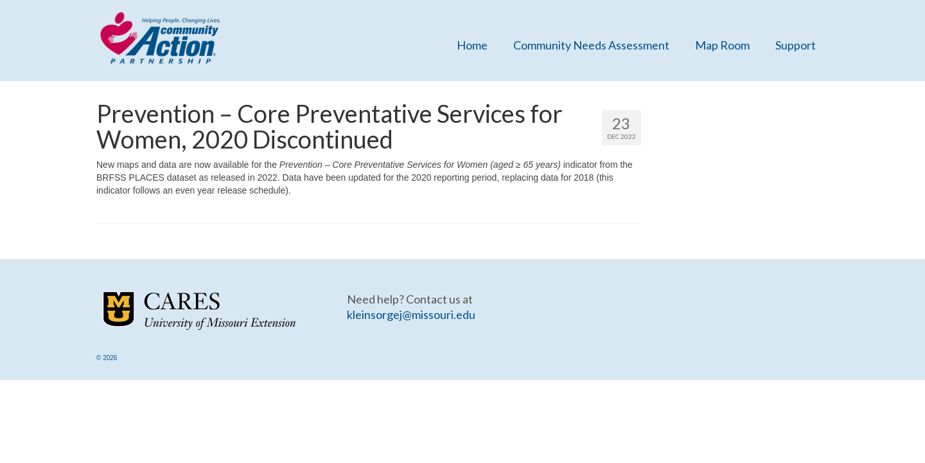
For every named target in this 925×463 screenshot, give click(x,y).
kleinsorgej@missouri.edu (411, 314)
